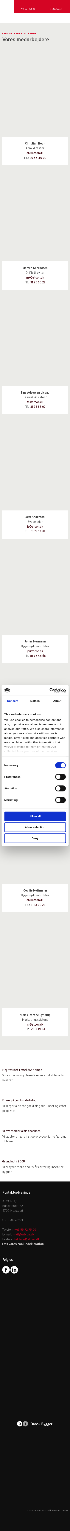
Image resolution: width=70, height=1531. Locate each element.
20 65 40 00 (37, 158)
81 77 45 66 (38, 656)
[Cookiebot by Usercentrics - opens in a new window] (50, 690)
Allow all (35, 816)
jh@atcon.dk (35, 651)
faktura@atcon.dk (27, 1239)
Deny (35, 838)
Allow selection (35, 827)
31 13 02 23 (38, 905)
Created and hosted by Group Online (47, 1510)
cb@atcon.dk (35, 153)
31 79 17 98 (38, 531)
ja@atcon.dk (35, 527)
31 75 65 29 (38, 283)
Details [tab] (35, 700)
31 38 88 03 (38, 407)
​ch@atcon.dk (35, 900)
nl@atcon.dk (35, 1025)
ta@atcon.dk (35, 402)
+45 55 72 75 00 (25, 1229)
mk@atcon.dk (35, 278)
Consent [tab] (12, 700)
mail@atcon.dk (23, 1234)
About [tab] (57, 700)
